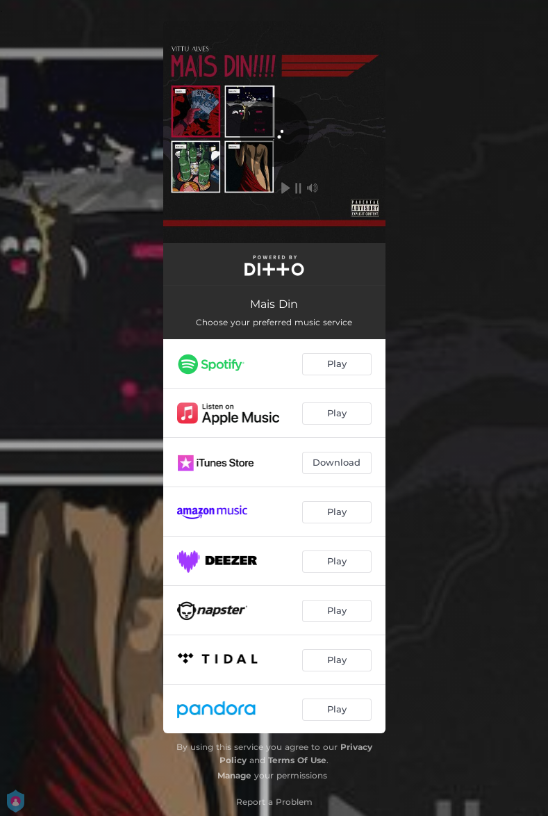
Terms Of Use (297, 760)
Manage (234, 775)
